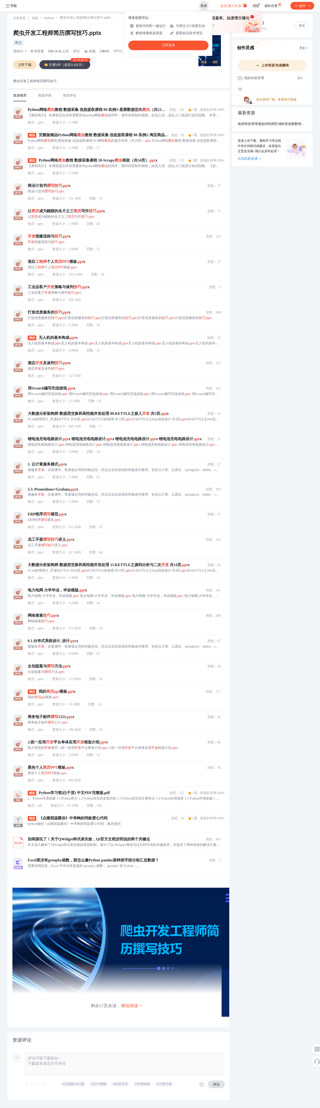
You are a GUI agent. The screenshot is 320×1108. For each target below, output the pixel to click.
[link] (19, 18)
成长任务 (273, 4)
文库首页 (19, 18)
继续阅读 (132, 1005)
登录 (203, 6)
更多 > (303, 48)
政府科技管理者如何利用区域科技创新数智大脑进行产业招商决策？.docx (272, 124)
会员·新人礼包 (233, 5)
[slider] (36, 1084)
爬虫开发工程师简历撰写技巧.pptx (57, 34)
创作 (302, 6)
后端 (35, 18)
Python (49, 18)
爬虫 (18, 43)
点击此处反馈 (249, 159)
